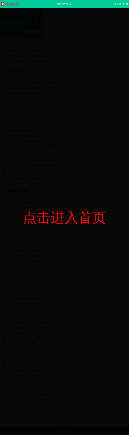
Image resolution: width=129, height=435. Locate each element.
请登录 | (118, 4)
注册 (125, 4)
